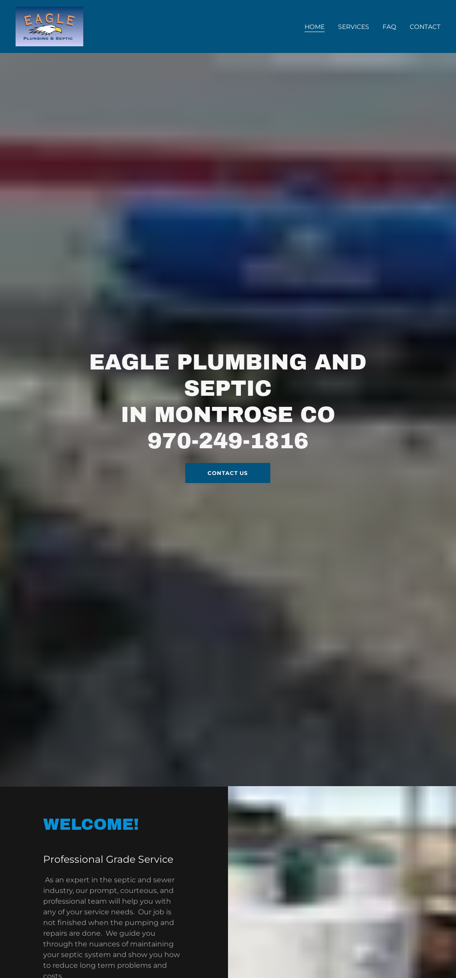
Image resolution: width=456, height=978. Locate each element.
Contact (425, 27)
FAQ (389, 27)
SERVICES (353, 27)
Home (315, 27)
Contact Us (228, 473)
